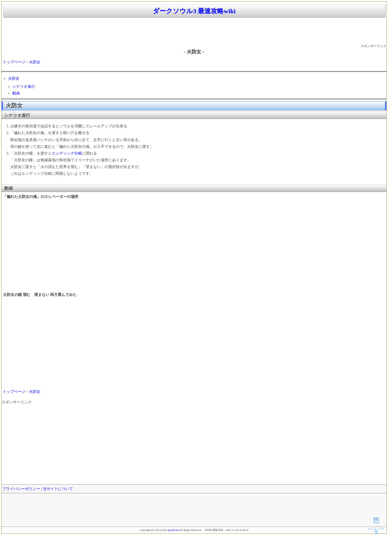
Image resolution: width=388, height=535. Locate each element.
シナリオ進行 (23, 87)
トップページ (14, 62)
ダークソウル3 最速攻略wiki (194, 11)
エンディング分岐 (67, 153)
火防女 (34, 62)
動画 (16, 93)
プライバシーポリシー (21, 489)
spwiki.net (173, 530)
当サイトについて (58, 489)
